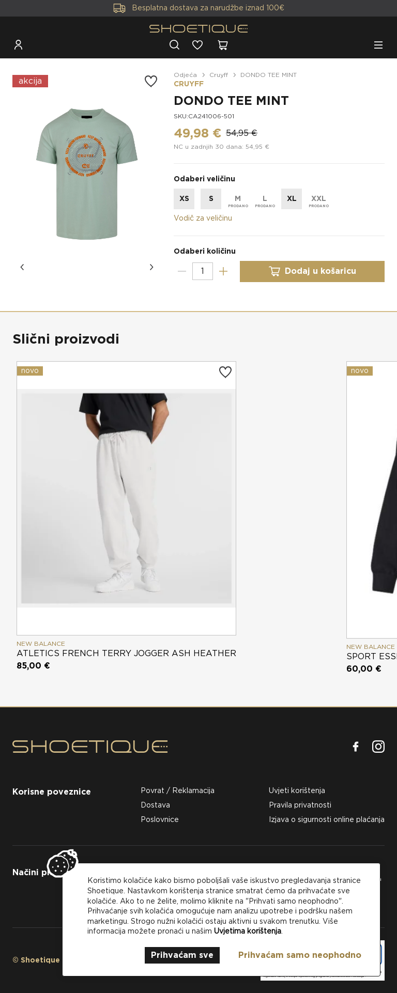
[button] (23, 267)
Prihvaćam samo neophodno (299, 955)
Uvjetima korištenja (247, 931)
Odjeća (185, 75)
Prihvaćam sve (182, 955)
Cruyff (218, 75)
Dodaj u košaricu (312, 271)
